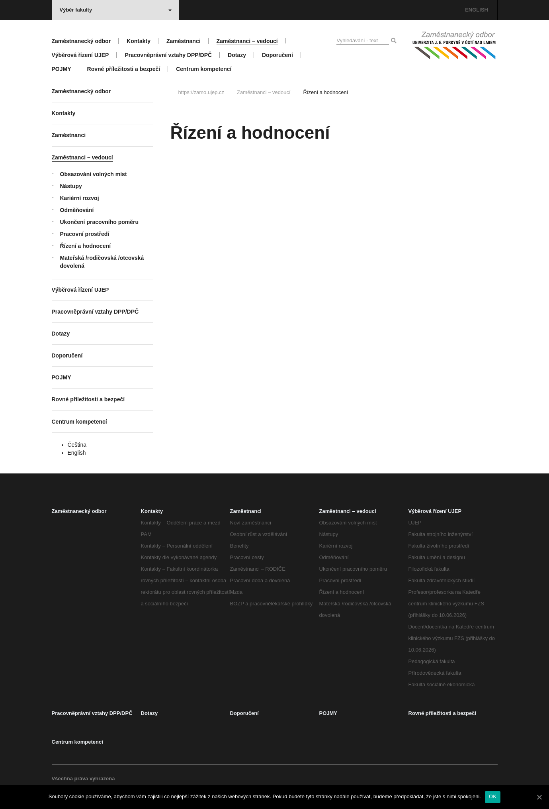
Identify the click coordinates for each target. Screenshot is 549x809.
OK (492, 796)
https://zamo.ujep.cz (201, 92)
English (77, 453)
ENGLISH (476, 10)
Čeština (77, 445)
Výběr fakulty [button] (116, 10)
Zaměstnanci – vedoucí (263, 92)
